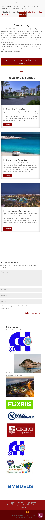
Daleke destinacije (13, 505)
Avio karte (36, 505)
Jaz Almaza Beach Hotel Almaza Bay (17, 211)
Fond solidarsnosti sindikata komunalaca (19, 330)
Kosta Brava (10, 372)
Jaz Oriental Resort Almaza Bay (15, 160)
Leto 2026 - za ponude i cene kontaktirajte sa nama (21, 62)
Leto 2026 (20, 503)
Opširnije (8, 125)
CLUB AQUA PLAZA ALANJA (14, 375)
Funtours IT (20, 515)
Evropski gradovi (31, 503)
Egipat (13, 503)
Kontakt (23, 507)
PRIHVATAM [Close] (22, 14)
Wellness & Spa (26, 505)
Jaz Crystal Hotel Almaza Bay (14, 109)
